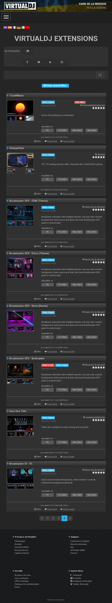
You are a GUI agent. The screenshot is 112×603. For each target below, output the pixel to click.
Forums (73, 553)
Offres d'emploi (22, 581)
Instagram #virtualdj (80, 581)
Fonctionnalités (22, 547)
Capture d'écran (22, 553)
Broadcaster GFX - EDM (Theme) (28, 200)
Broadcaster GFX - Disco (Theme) (29, 253)
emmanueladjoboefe (95, 417)
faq (72, 547)
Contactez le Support (79, 541)
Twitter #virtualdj (79, 584)
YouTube (75, 578)
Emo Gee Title (17, 411)
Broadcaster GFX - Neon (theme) (28, 306)
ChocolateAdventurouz (94, 105)
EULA (17, 587)
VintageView (16, 148)
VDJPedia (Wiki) (77, 550)
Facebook (76, 575)
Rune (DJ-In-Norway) (95, 207)
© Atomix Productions (56, 600)
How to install (68, 141)
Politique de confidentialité (27, 584)
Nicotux (101, 154)
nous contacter (21, 578)
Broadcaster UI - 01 (20, 463)
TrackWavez (16, 95)
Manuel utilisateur (78, 544)
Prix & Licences (21, 550)
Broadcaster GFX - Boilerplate (26, 358)
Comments (52, 141)
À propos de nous (23, 575)
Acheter (18, 544)
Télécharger (20, 541)
